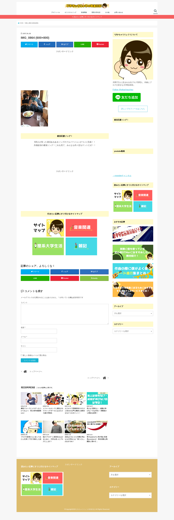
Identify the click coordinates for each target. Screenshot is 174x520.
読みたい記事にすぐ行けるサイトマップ (88, 22)
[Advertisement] (65, 75)
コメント (24, 310)
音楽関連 (84, 18)
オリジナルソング (70, 18)
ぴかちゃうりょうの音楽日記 (85, 517)
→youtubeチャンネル (121, 181)
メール (24, 345)
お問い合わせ (118, 18)
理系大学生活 (96, 18)
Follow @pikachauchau (122, 95)
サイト (23, 354)
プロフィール (55, 18)
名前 (23, 335)
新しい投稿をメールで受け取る (35, 363)
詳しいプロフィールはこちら (133, 114)
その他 (107, 18)
